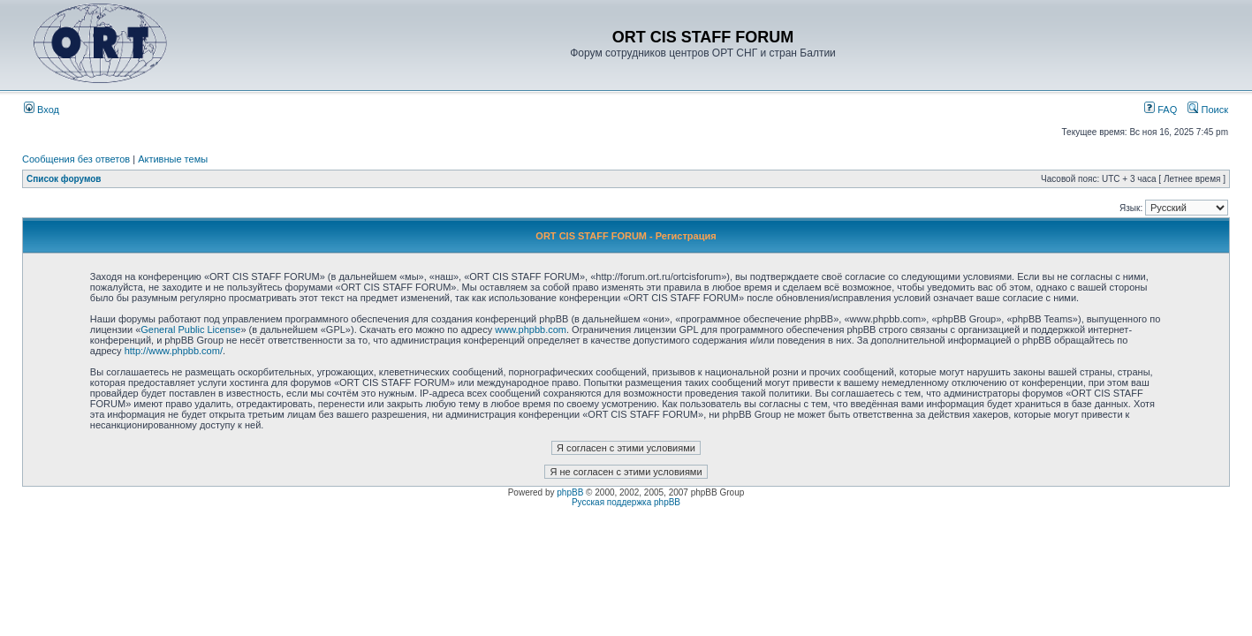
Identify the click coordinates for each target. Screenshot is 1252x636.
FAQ (1160, 109)
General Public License (190, 329)
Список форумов (64, 179)
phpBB (570, 492)
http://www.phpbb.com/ (174, 350)
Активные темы (173, 159)
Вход (41, 109)
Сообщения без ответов (76, 159)
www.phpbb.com (530, 329)
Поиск (1208, 109)
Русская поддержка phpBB (626, 502)
